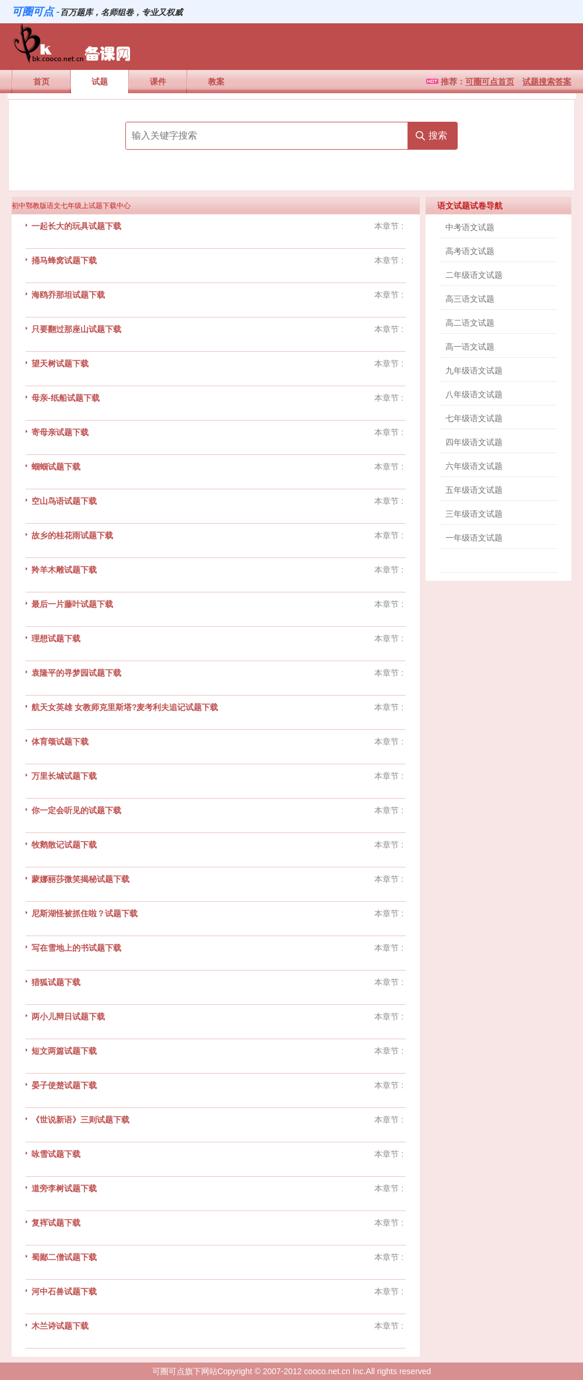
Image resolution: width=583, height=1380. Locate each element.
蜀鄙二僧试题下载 (64, 1257)
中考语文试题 (469, 227)
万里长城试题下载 (64, 776)
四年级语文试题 (474, 442)
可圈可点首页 (489, 81)
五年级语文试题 (474, 490)
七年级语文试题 (474, 418)
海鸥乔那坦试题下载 (68, 294)
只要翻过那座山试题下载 (76, 329)
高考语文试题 (469, 251)
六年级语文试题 (474, 466)
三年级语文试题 (474, 513)
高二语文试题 (469, 322)
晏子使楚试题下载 (64, 1085)
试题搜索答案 (546, 81)
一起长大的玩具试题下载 (76, 226)
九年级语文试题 (474, 370)
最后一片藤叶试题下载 (72, 604)
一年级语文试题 (474, 537)
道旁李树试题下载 (64, 1188)
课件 (158, 81)
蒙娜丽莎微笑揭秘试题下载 (80, 879)
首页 (41, 81)
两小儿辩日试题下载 (68, 1016)
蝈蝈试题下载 (55, 466)
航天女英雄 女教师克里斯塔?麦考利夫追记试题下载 (124, 707)
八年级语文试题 (474, 394)
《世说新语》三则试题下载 (80, 1119)
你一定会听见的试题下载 (76, 810)
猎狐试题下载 (55, 982)
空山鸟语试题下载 (64, 501)
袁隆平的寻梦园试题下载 (76, 672)
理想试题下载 (55, 638)
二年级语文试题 (474, 275)
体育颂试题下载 (60, 741)
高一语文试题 (469, 346)
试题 (100, 81)
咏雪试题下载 (55, 1154)
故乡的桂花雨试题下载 (72, 535)
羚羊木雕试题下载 (64, 569)
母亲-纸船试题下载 (65, 398)
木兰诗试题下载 (60, 1325)
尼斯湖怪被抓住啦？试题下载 (84, 913)
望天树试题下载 (60, 363)
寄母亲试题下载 (60, 432)
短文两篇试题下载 (64, 1051)
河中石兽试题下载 (64, 1291)
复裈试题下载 (55, 1222)
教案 (216, 81)
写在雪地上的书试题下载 (76, 947)
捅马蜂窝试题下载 (64, 260)
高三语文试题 (469, 298)
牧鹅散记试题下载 (64, 844)
